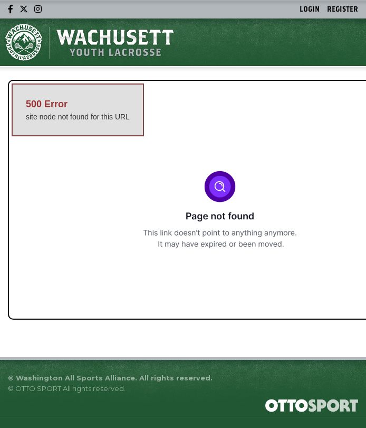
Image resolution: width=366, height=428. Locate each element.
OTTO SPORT (38, 388)
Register (342, 9)
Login (310, 9)
